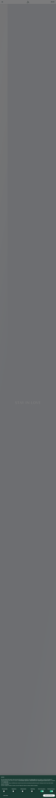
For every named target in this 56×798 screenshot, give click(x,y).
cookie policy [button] (5, 781)
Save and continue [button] (49, 795)
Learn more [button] (5, 795)
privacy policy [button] (33, 779)
